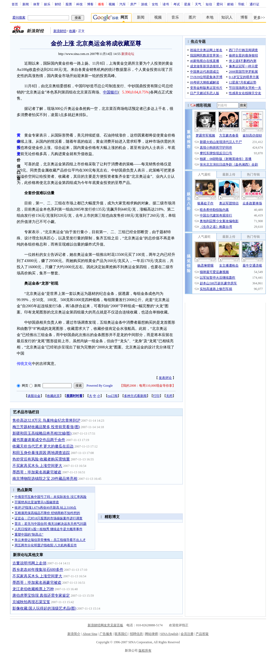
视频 (112, 4)
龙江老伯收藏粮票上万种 (33, 589)
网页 (25, 385)
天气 (198, 4)
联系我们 (121, 634)
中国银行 (110, 92)
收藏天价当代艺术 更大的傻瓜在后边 (43, 446)
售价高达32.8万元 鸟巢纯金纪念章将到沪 (46, 420)
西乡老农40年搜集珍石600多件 (37, 570)
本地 (209, 17)
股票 (68, 4)
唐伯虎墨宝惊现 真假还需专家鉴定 (41, 595)
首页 (15, 4)
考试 (176, 4)
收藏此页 (53, 396)
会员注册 (187, 634)
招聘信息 (136, 634)
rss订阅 (113, 396)
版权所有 (145, 650)
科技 (79, 4)
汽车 (122, 4)
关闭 (169, 396)
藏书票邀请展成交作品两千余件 (38, 440)
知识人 (227, 17)
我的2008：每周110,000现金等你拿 (147, 385)
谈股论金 (33, 396)
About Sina (89, 634)
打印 (156, 396)
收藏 (72, 31)
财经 (58, 4)
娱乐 (47, 4)
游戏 (144, 4)
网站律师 (151, 634)
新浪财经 (59, 31)
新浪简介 (73, 634)
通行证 (254, 4)
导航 (241, 4)
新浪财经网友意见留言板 (105, 625)
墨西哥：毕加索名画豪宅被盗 (36, 472)
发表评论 (165, 378)
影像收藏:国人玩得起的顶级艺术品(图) (44, 608)
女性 (155, 4)
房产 (133, 4)
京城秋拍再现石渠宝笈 (31, 602)
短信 (209, 4)
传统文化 (24, 364)
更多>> (259, 18)
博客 (90, 4)
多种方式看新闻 (135, 396)
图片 (192, 17)
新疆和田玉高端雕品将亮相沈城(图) (41, 433)
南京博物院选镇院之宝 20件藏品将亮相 (45, 479)
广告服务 (105, 634)
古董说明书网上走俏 (29, 563)
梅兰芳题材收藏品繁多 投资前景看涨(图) (46, 427)
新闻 (25, 4)
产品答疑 (202, 634)
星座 (187, 4)
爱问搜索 (18, 17)
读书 (166, 4)
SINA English (169, 634)
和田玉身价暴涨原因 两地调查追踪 (41, 453)
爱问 (219, 4)
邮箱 (230, 4)
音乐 (175, 17)
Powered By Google (100, 385)
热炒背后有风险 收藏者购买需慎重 (41, 459)
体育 (36, 4)
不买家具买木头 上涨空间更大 (37, 466)
